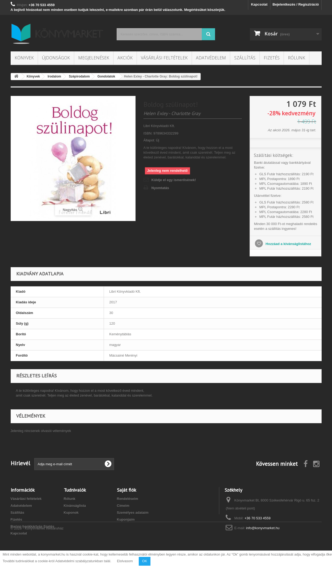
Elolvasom (125, 561)
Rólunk (296, 58)
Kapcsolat (259, 4)
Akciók (125, 58)
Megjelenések (93, 58)
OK (144, 561)
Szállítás (244, 58)
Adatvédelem (211, 58)
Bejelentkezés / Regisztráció (295, 4)
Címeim (123, 506)
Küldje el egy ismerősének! (174, 180)
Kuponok (71, 513)
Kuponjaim (126, 519)
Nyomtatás (160, 188)
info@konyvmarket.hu (263, 528)
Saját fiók (126, 490)
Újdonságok (56, 58)
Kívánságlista (75, 506)
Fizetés (272, 58)
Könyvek (24, 58)
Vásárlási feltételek (164, 58)
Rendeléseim (127, 499)
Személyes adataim (133, 513)
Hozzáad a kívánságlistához (287, 244)
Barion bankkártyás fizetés (32, 526)
